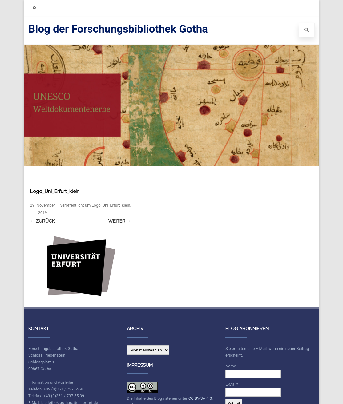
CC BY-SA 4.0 (200, 398)
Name (253, 371)
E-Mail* (253, 389)
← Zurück (42, 221)
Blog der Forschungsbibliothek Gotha (118, 29)
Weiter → (119, 221)
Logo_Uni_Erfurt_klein (111, 205)
